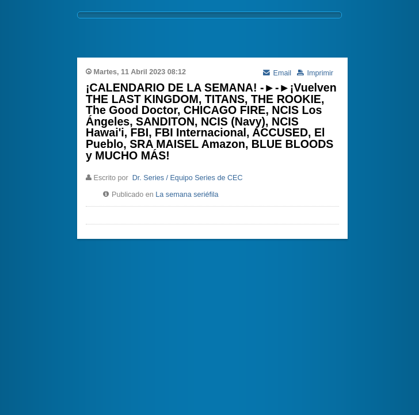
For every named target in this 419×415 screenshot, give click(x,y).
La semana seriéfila (186, 195)
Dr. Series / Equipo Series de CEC (187, 178)
